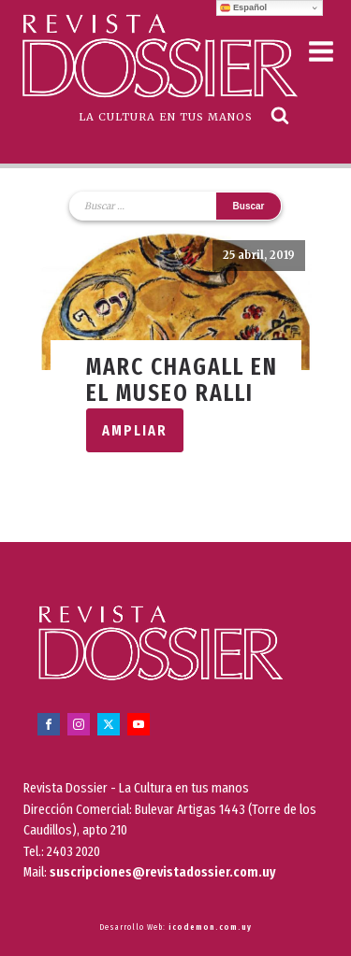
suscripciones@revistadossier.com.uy (163, 871)
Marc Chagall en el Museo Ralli (182, 380)
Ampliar (135, 430)
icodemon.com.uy (210, 927)
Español (243, 7)
